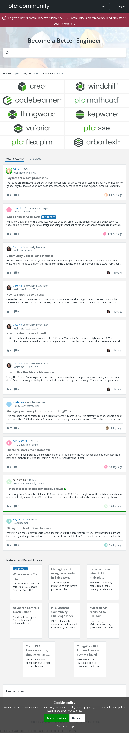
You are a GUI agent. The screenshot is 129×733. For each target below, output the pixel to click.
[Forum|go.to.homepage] (29, 6)
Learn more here (64, 23)
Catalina (17, 247)
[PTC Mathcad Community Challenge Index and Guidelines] (64, 621)
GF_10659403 (20, 480)
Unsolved (35, 158)
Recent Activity (14, 158)
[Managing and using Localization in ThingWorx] (64, 582)
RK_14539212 (20, 519)
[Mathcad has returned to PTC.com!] (103, 621)
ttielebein (18, 402)
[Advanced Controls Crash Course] (26, 621)
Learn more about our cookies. (64, 710)
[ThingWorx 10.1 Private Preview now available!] (90, 659)
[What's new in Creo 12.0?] (26, 582)
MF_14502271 (21, 441)
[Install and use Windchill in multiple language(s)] (103, 582)
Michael (17, 169)
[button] (64, 726)
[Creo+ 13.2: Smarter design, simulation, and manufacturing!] (39, 659)
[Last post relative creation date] (116, 195)
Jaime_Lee (18, 208)
